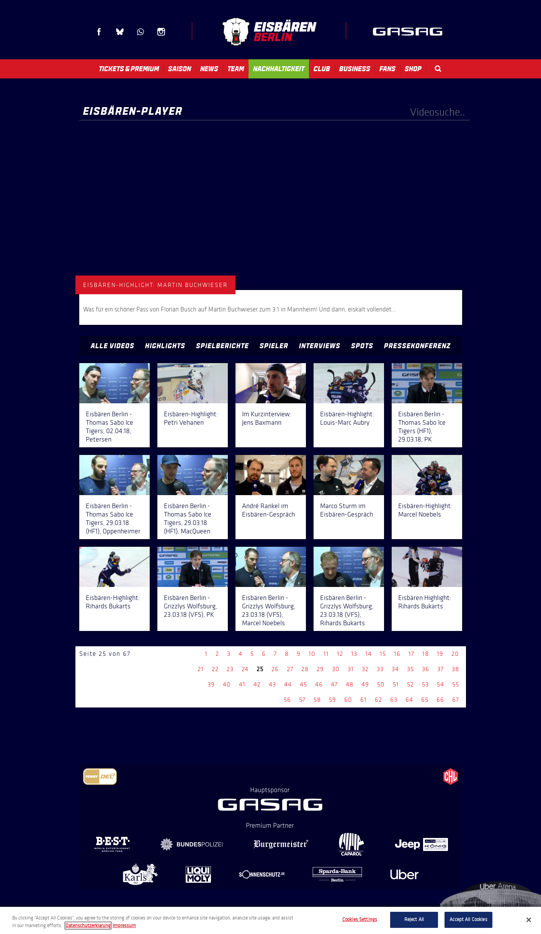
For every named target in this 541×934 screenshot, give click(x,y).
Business (354, 69)
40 (227, 684)
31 (351, 669)
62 (378, 700)
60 (348, 700)
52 (410, 684)
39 (211, 684)
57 (302, 700)
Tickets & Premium (129, 69)
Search (438, 69)
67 (455, 700)
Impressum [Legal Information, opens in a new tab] (124, 926)
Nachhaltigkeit (278, 69)
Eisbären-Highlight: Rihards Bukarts (113, 601)
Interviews (319, 346)
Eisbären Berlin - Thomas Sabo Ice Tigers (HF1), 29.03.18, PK (422, 426)
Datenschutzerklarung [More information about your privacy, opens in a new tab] (88, 926)
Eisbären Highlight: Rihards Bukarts (424, 601)
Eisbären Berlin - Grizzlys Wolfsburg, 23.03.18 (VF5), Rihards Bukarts (346, 610)
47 (334, 684)
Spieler (274, 346)
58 (317, 700)
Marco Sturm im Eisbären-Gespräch (346, 510)
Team (235, 69)
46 (319, 684)
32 (365, 669)
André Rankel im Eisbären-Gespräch (268, 510)
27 (290, 669)
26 (275, 669)
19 (440, 654)
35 (410, 669)
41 (242, 684)
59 (332, 700)
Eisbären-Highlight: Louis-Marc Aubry (347, 418)
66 (440, 700)
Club (322, 69)
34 (395, 669)
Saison (179, 69)
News (209, 69)
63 (393, 700)
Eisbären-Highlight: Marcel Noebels (425, 510)
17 (411, 654)
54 (440, 684)
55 (455, 684)
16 (397, 654)
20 (455, 654)
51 (396, 684)
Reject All (414, 919)
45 (303, 684)
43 (272, 684)
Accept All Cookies (468, 919)
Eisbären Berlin (269, 31)
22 (215, 669)
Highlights (165, 346)
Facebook (99, 32)
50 (381, 684)
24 (245, 669)
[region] (270, 920)
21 (201, 669)
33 (380, 669)
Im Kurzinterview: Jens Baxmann (266, 418)
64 (409, 700)
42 (257, 684)
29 (320, 669)
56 (287, 700)
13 (354, 654)
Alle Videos (112, 346)
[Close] (528, 919)
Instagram (161, 32)
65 (424, 700)
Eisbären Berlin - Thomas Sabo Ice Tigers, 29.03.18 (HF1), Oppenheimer (113, 518)
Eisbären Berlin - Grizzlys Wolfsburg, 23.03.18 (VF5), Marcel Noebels (268, 610)
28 (305, 669)
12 (340, 654)
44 (288, 684)
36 (425, 669)
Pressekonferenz (417, 346)
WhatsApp (140, 32)
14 (368, 654)
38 (455, 669)
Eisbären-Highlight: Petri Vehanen (191, 418)
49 (365, 684)
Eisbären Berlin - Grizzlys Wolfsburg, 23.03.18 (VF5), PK (190, 606)
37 (440, 669)
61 (363, 700)
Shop (413, 69)
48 (349, 684)
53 (425, 684)
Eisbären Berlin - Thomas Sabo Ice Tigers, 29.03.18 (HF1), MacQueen (187, 518)
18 (425, 654)
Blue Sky (120, 32)
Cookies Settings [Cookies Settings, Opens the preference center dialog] (359, 919)
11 (326, 654)
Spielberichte (222, 346)
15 (383, 654)
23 (230, 669)
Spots (362, 346)
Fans (387, 69)
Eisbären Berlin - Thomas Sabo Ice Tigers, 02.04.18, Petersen (109, 426)
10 (312, 654)
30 (336, 669)
